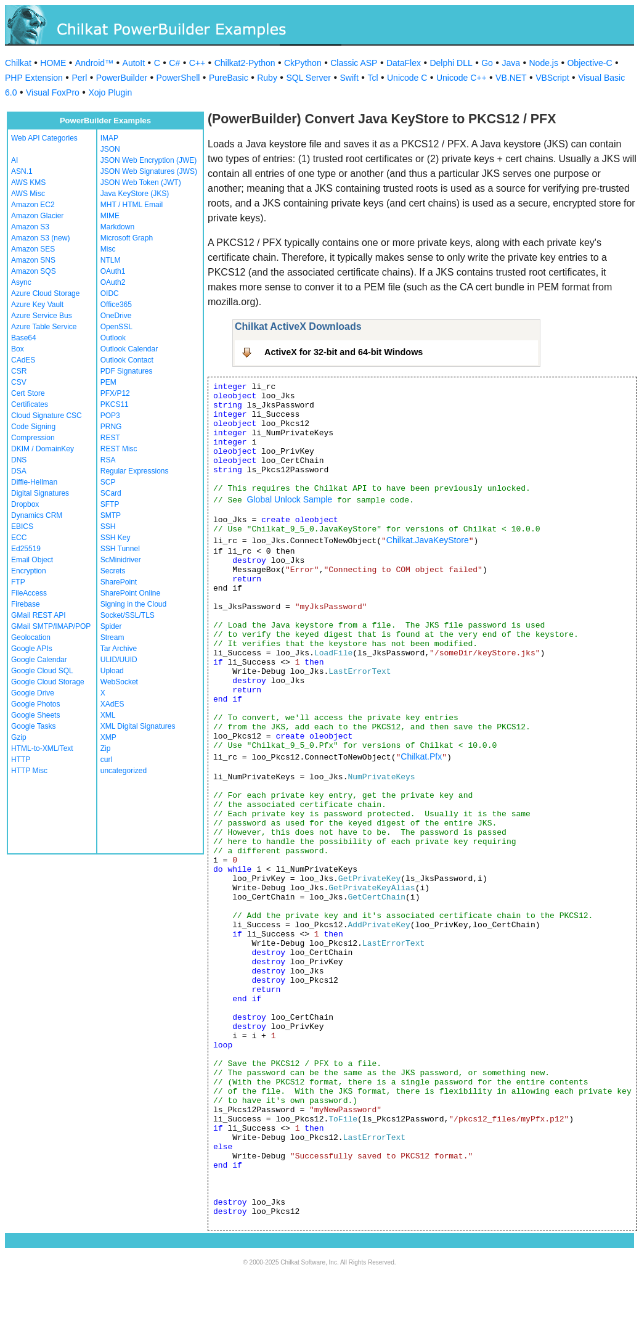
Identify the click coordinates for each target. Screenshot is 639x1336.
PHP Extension (34, 78)
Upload (112, 670)
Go (487, 63)
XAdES (112, 704)
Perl (79, 78)
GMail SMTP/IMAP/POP (51, 626)
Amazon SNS (33, 260)
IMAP (109, 138)
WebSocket (119, 682)
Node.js (543, 63)
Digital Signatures (40, 493)
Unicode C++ (461, 78)
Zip (105, 748)
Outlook (113, 338)
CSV (18, 382)
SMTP (110, 515)
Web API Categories (44, 138)
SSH (108, 526)
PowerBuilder (121, 78)
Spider (111, 626)
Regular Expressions (134, 471)
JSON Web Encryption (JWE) (148, 160)
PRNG (111, 426)
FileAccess (29, 593)
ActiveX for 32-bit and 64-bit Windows (343, 352)
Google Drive (32, 693)
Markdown (117, 227)
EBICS (22, 526)
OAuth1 (113, 271)
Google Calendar (39, 659)
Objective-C (589, 63)
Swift (349, 78)
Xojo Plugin (110, 92)
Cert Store (28, 393)
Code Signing (33, 426)
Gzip (18, 737)
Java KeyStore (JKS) (134, 193)
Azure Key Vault (37, 304)
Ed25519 (26, 548)
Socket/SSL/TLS (127, 615)
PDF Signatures (126, 371)
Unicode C (407, 78)
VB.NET (511, 78)
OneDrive (116, 315)
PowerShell (178, 78)
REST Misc (118, 449)
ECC (18, 537)
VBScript (552, 78)
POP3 (110, 415)
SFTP (110, 504)
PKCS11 (114, 404)
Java (511, 63)
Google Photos (35, 704)
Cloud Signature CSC (46, 415)
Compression (33, 437)
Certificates (29, 404)
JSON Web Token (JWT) (140, 182)
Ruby (267, 78)
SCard (110, 493)
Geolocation (31, 637)
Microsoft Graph (126, 238)
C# (174, 63)
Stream (112, 637)
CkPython (303, 63)
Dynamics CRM (36, 515)
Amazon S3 (30, 227)
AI (14, 160)
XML (108, 715)
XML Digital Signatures (138, 726)
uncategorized (123, 770)
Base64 (23, 338)
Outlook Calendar (129, 349)
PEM (108, 382)
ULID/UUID (118, 659)
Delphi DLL (450, 63)
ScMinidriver (120, 559)
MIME (110, 215)
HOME (53, 63)
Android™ (94, 63)
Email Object (32, 559)
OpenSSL (116, 326)
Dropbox (25, 504)
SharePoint (118, 582)
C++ (197, 63)
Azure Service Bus (41, 315)
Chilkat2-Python (244, 63)
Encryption (28, 571)
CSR (18, 371)
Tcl (372, 78)
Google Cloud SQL (42, 670)
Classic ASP (353, 63)
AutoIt (134, 63)
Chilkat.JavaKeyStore (427, 540)
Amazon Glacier (37, 215)
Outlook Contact (126, 360)
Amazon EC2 (33, 204)
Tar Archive (118, 648)
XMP (108, 737)
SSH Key (115, 537)
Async (21, 282)
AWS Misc (28, 193)
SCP (108, 482)
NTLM (110, 260)
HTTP (20, 759)
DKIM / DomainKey (42, 449)
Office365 (116, 304)
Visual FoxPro (52, 92)
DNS (18, 460)
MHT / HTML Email (131, 204)
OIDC (109, 293)
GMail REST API (38, 615)
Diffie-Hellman (34, 482)
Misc (108, 249)
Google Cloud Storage (47, 682)
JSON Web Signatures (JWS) (148, 171)
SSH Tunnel (120, 548)
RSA (108, 460)
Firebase (25, 604)
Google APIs (31, 648)
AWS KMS (28, 182)
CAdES (23, 360)
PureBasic (228, 78)
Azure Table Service (44, 326)
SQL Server (308, 78)
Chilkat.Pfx (421, 756)
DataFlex (403, 63)
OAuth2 (113, 282)
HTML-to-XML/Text (42, 748)
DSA (18, 471)
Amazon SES (33, 249)
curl (106, 759)
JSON (110, 149)
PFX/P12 (115, 393)
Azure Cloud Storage (45, 293)
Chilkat (18, 63)
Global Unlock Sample (290, 499)
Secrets (113, 571)
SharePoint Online (130, 593)
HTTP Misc (29, 770)
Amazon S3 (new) (40, 238)
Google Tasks (33, 726)
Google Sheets (35, 715)
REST (110, 437)
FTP (18, 582)
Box (17, 349)
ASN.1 (22, 171)
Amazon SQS (33, 271)
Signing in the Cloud (133, 604)
